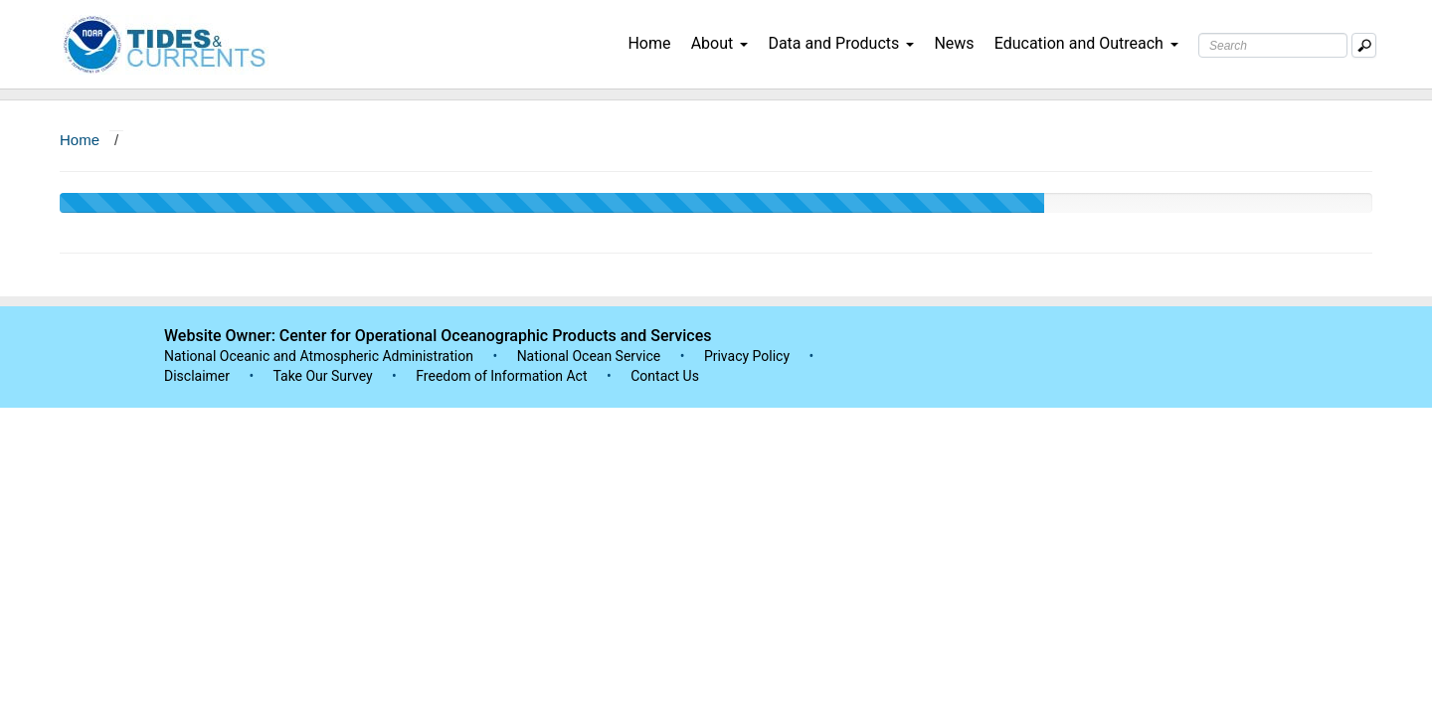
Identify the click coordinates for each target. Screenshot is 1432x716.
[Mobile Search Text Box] (1363, 45)
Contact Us (664, 376)
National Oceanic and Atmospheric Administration (318, 356)
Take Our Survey (324, 376)
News (954, 43)
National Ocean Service (589, 356)
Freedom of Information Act (501, 376)
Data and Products (841, 43)
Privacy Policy (747, 356)
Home (648, 43)
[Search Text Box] (1272, 45)
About (720, 43)
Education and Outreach (1086, 43)
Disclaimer (197, 376)
